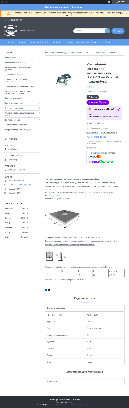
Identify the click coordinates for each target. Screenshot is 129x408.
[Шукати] (107, 30)
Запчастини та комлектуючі (16, 125)
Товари (22, 42)
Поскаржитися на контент (61, 404)
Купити (94, 97)
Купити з (99, 102)
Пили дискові (10, 58)
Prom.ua (77, 400)
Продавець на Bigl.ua (65, 402)
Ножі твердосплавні (13, 98)
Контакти (57, 42)
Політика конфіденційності (82, 404)
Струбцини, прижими (13, 108)
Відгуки (106, 42)
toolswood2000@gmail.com (19, 185)
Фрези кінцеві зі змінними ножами (19, 86)
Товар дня (77, 7)
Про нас (69, 42)
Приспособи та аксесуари (15, 63)
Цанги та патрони (12, 120)
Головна (11, 42)
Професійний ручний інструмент (18, 130)
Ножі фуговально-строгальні (16, 103)
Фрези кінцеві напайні (14, 74)
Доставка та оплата (39, 42)
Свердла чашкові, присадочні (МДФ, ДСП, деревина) (17, 92)
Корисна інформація (86, 42)
